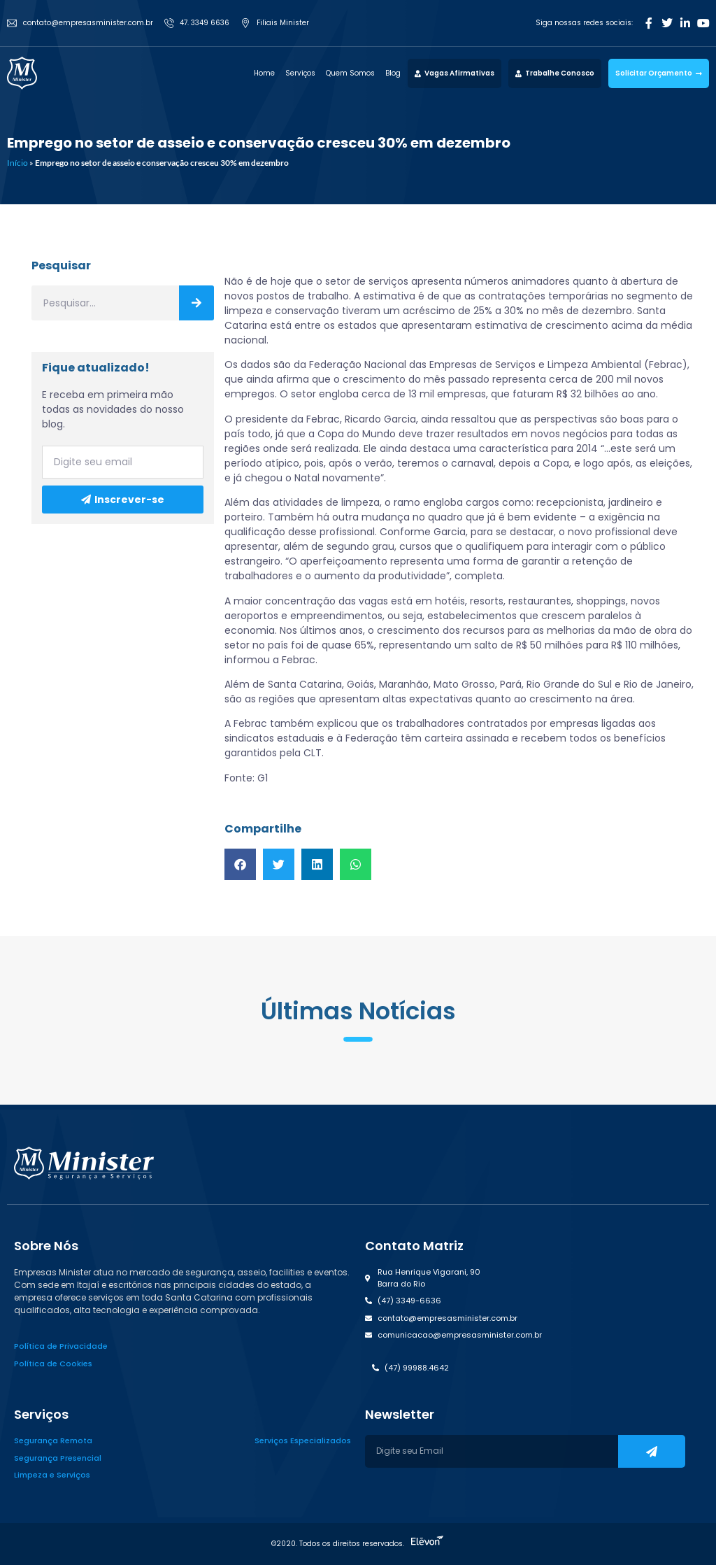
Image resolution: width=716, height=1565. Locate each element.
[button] (240, 864)
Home (264, 73)
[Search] (196, 302)
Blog (393, 73)
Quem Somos (350, 73)
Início (17, 162)
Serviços (300, 73)
